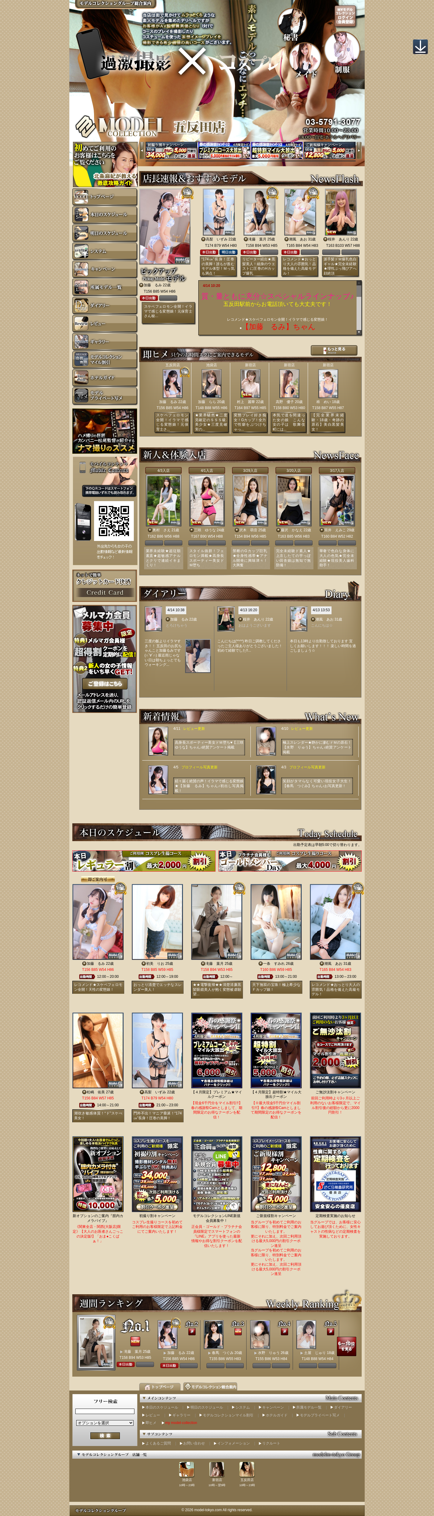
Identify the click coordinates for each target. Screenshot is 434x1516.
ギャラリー (181, 1415)
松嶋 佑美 (96, 1092)
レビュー (153, 1415)
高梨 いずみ (217, 239)
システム (242, 1407)
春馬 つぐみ (223, 1353)
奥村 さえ (162, 530)
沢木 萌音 (248, 530)
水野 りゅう (269, 1353)
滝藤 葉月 (257, 239)
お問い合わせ (194, 1443)
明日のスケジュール (206, 1407)
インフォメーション (233, 1443)
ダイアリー (343, 1407)
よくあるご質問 (158, 1443)
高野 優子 (285, 402)
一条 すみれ (274, 963)
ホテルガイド (277, 1415)
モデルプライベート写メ (320, 1415)
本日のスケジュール (162, 1407)
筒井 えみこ (335, 530)
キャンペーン (273, 1407)
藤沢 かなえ (292, 530)
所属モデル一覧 (309, 1407)
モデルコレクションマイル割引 (228, 1415)
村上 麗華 (246, 402)
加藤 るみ (153, 285)
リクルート (271, 1443)
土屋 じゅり (315, 1353)
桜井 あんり (339, 239)
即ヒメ (151, 1423)
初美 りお (155, 963)
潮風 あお (298, 239)
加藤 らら (207, 402)
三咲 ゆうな (205, 530)
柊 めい (323, 402)
